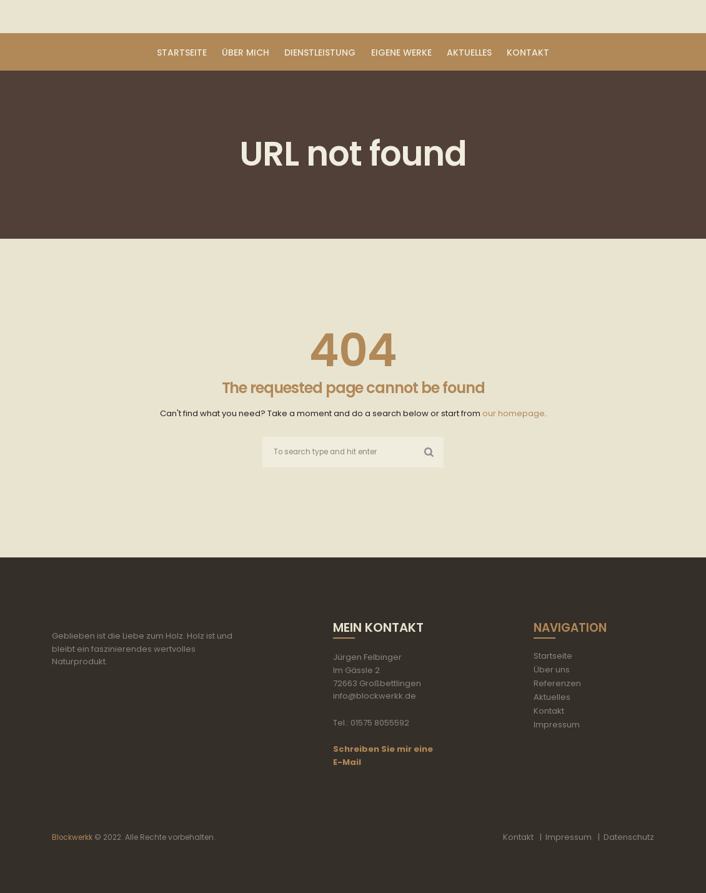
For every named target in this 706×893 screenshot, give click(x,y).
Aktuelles (552, 698)
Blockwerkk (72, 837)
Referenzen (557, 684)
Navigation (572, 628)
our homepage (513, 413)
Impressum (557, 725)
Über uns (552, 670)
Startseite (553, 656)
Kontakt (549, 711)
